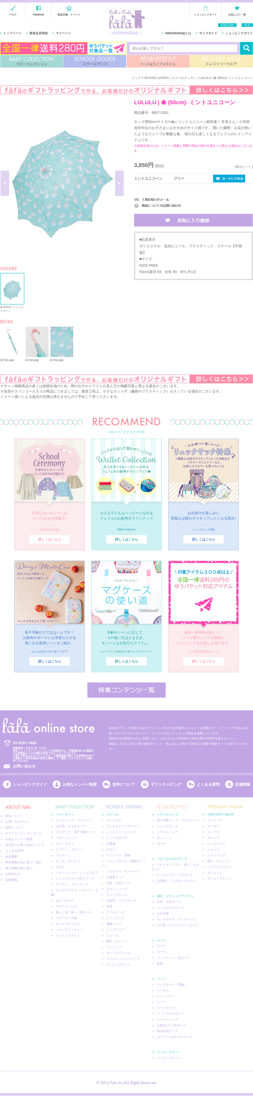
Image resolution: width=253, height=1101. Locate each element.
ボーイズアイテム (68, 924)
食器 (160, 963)
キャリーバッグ (167, 1019)
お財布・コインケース (121, 900)
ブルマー (62, 855)
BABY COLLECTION (31, 61)
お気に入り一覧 (237, 14)
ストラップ (113, 947)
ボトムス (213, 838)
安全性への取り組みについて (25, 845)
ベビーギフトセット (69, 929)
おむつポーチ (65, 900)
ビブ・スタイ (65, 843)
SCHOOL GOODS (94, 61)
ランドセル (113, 820)
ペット (161, 979)
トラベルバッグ (167, 832)
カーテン (163, 952)
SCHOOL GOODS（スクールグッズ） (170, 78)
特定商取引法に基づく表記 (23, 862)
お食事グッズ (115, 877)
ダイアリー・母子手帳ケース (75, 832)
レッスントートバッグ (121, 832)
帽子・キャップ (117, 941)
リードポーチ (166, 1008)
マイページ (63, 33)
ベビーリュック (66, 838)
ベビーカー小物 (66, 918)
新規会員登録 (39, 33)
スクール (112, 814)
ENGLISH (227, 25)
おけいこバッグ (117, 889)
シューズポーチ (117, 838)
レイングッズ (115, 918)
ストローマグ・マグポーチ (175, 875)
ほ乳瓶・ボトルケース (71, 826)
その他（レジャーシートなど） (178, 925)
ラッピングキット (68, 935)
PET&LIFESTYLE (158, 61)
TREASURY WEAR (221, 61)
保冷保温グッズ (167, 1031)
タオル (60, 867)
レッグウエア (115, 929)
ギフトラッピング (166, 784)
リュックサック (117, 895)
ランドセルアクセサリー (123, 826)
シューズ (112, 935)
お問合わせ (12, 874)
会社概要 (11, 856)
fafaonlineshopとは (178, 33)
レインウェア (216, 855)
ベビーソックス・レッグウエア (77, 873)
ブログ (13, 14)
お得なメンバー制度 (80, 784)
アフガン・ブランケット (72, 884)
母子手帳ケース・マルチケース (178, 820)
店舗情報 (242, 784)
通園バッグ (113, 924)
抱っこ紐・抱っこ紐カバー (74, 912)
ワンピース (214, 820)
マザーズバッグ (66, 906)
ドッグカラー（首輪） (172, 984)
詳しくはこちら (49, 539)
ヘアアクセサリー (219, 867)
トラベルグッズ (167, 814)
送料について (123, 784)
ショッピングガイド (239, 33)
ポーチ (161, 843)
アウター (213, 826)
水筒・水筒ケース (118, 883)
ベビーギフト (65, 814)
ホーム (161, 940)
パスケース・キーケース (123, 871)
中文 (247, 25)
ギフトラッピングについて (23, 833)
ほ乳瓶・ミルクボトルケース (176, 881)
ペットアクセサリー (170, 1013)
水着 (109, 906)
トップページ (12, 33)
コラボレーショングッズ (123, 959)
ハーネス (163, 990)
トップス (213, 832)
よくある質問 (208, 784)
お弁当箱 (163, 913)
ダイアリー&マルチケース (174, 1037)
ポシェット (164, 838)
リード (161, 1002)
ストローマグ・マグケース (74, 820)
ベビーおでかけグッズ (172, 859)
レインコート (166, 996)
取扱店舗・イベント (69, 14)
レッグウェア (216, 843)
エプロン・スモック (69, 849)
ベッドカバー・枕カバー (173, 958)
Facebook (38, 14)
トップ (136, 78)
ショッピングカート (205, 14)
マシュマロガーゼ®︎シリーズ (75, 878)
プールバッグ (115, 912)
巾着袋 (110, 843)
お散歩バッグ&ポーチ (171, 1025)
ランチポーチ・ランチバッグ (176, 919)
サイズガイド (208, 33)
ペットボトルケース (170, 907)
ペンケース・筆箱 (118, 855)
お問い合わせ (24, 766)
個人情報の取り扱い (19, 868)
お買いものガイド (17, 821)
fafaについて (13, 816)
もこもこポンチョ (68, 861)
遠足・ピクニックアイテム (175, 896)
